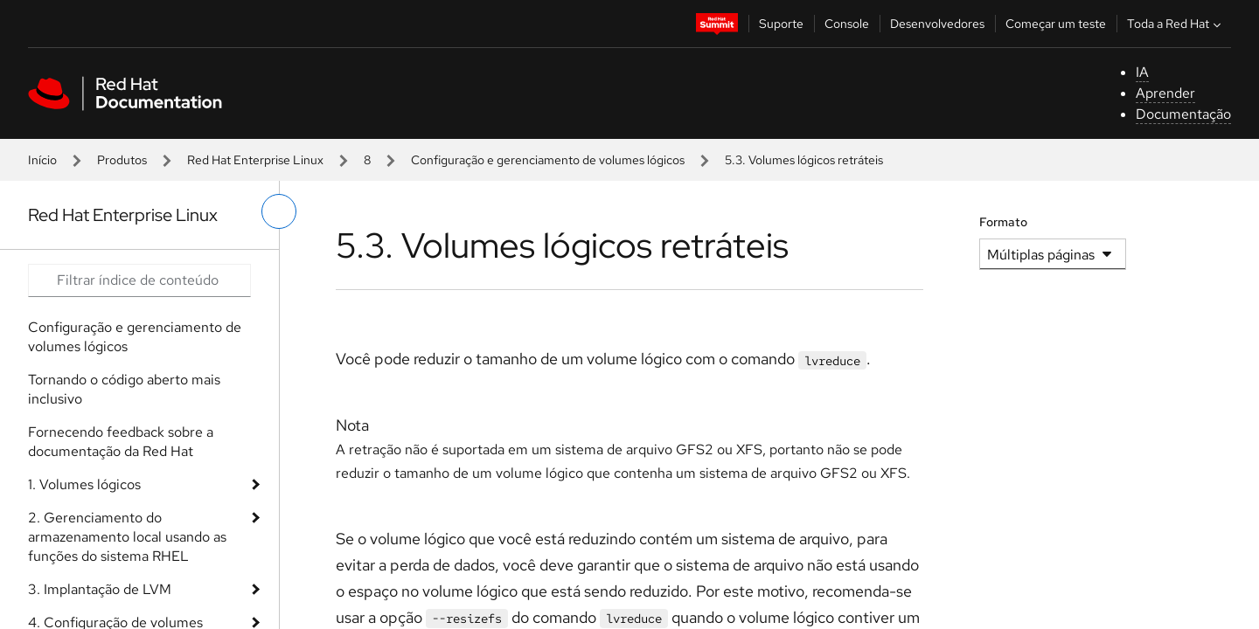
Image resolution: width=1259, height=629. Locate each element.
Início (42, 160)
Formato (1003, 222)
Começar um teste (1055, 23)
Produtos (122, 160)
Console (846, 23)
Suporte (781, 23)
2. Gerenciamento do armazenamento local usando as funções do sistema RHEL (127, 536)
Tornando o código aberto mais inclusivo (124, 389)
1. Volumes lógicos (84, 484)
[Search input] (139, 280)
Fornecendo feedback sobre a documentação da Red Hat (120, 441)
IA (1142, 72)
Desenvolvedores (937, 23)
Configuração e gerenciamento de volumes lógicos (548, 160)
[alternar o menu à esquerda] (278, 211)
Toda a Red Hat (1176, 23)
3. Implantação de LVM (99, 589)
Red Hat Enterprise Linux (255, 160)
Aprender (1165, 93)
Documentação (1183, 114)
